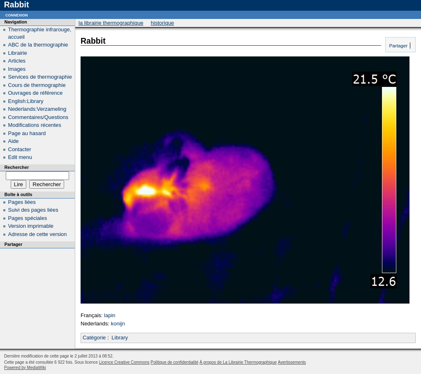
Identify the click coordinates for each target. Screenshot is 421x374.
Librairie (17, 53)
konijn (118, 323)
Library (119, 337)
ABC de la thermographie (38, 45)
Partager (397, 45)
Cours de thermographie (37, 85)
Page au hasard (27, 133)
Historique (162, 23)
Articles (17, 61)
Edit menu (20, 157)
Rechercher (17, 167)
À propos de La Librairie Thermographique (238, 362)
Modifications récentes (34, 125)
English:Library (26, 101)
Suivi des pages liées (33, 210)
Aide (13, 141)
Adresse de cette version (37, 234)
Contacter (19, 149)
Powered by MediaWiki (25, 367)
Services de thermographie (40, 77)
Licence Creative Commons (124, 362)
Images (17, 69)
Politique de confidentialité (174, 362)
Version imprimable (31, 226)
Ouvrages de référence (35, 93)
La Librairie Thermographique (111, 23)
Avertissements (292, 362)
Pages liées (22, 202)
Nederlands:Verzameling (37, 109)
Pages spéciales (27, 218)
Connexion (16, 15)
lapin (109, 315)
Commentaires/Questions (38, 117)
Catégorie (94, 337)
